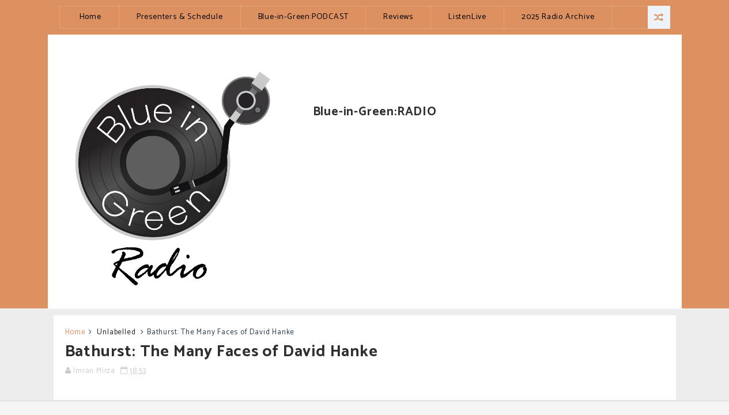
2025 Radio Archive (558, 17)
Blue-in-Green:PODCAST (303, 17)
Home (90, 17)
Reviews (398, 17)
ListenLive (467, 17)
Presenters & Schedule (180, 17)
